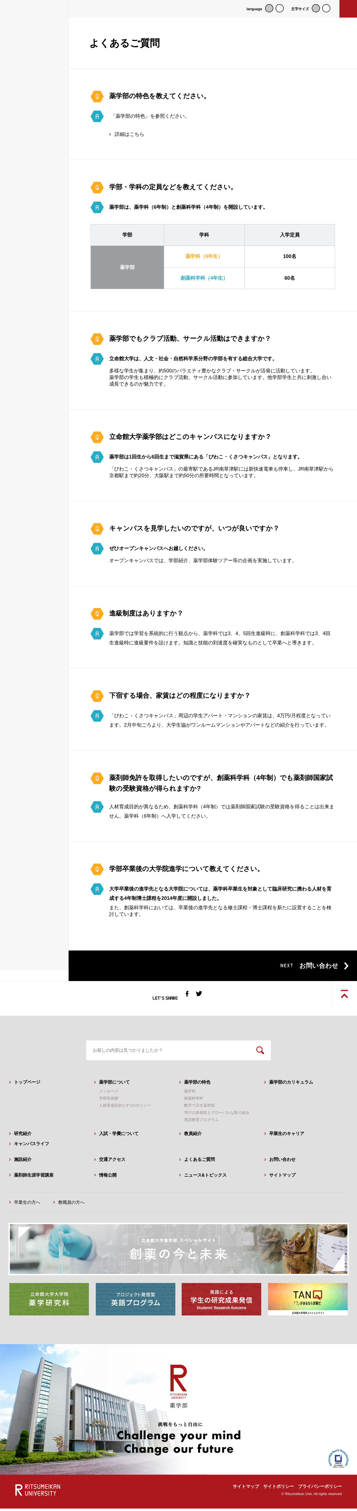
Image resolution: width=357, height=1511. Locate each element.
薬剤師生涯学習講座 (34, 1177)
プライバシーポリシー (320, 1489)
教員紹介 (193, 1136)
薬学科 (190, 1094)
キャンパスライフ (31, 1146)
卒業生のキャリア (286, 1136)
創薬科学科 (193, 1101)
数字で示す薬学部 (199, 1108)
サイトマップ (282, 1177)
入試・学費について (119, 1136)
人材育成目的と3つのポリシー (125, 1108)
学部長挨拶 (108, 1101)
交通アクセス (112, 1162)
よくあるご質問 (199, 1162)
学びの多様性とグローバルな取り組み (216, 1115)
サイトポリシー (278, 1489)
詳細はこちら (129, 134)
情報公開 (108, 1177)
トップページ (27, 1085)
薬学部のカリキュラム (291, 1085)
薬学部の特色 (197, 1085)
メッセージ (108, 1094)
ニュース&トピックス (205, 1177)
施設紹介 (23, 1162)
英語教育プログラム (201, 1122)
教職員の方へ (71, 1204)
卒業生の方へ (27, 1204)
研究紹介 (23, 1136)
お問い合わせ (282, 1162)
